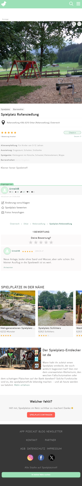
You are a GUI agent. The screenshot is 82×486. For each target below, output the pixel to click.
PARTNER (50, 440)
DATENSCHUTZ (36, 448)
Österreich (15, 223)
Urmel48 (14, 188)
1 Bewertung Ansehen (8, 136)
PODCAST (31, 431)
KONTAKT (31, 440)
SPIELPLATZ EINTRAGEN (41, 414)
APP (22, 431)
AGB (22, 448)
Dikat (26, 223)
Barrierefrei (18, 109)
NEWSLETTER (54, 431)
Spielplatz (5, 109)
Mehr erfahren (22, 384)
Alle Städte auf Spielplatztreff (41, 467)
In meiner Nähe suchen (41, 475)
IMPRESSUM (54, 448)
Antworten (8, 267)
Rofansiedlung (39, 223)
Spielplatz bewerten (16, 207)
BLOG (42, 431)
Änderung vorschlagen (17, 202)
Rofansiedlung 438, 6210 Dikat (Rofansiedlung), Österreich (33, 122)
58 (17, 192)
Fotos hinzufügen (14, 212)
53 (11, 192)
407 (22, 192)
